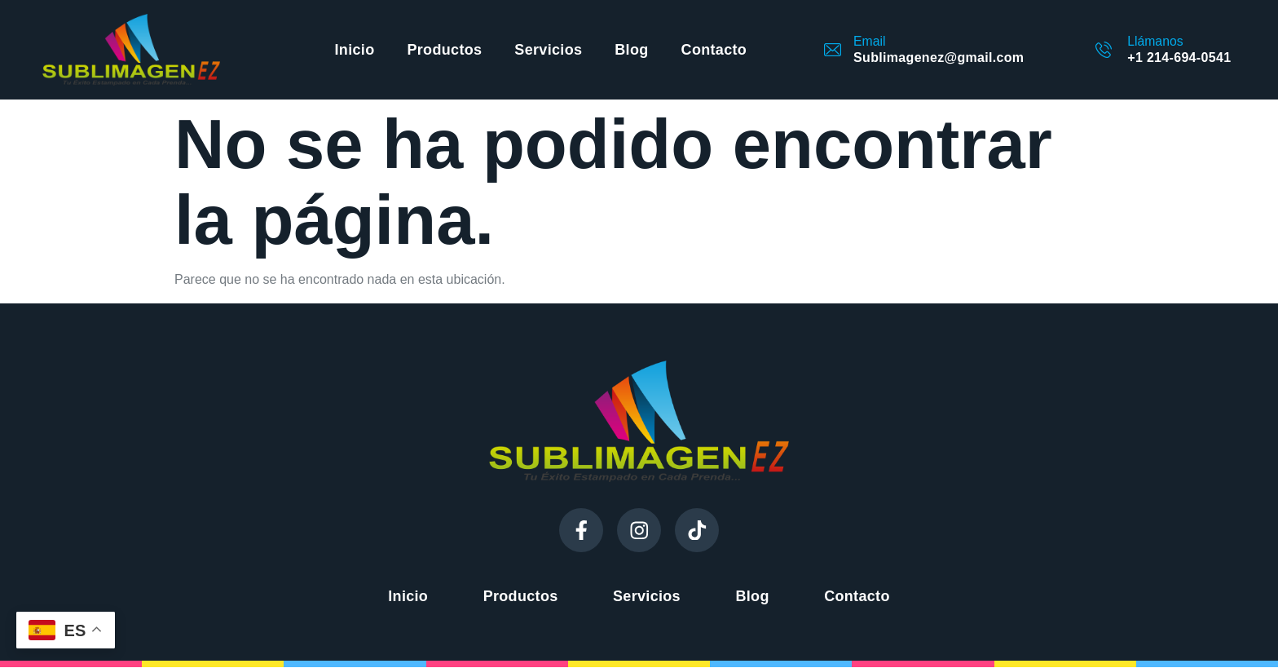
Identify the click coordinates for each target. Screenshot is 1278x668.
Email (869, 41)
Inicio (355, 49)
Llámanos (1155, 41)
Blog (631, 49)
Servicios (548, 49)
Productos (444, 49)
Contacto (714, 49)
